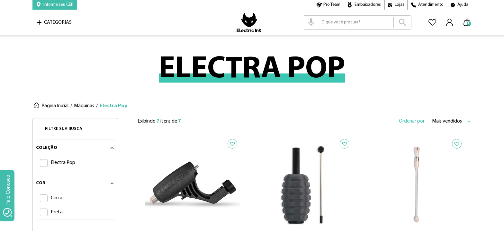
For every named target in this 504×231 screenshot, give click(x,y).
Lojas (399, 4)
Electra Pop (114, 105)
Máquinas (84, 105)
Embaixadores (368, 4)
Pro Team (331, 4)
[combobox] (357, 22)
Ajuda (462, 4)
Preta (57, 212)
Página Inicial (54, 105)
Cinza (56, 198)
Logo (249, 22)
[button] (54, 5)
